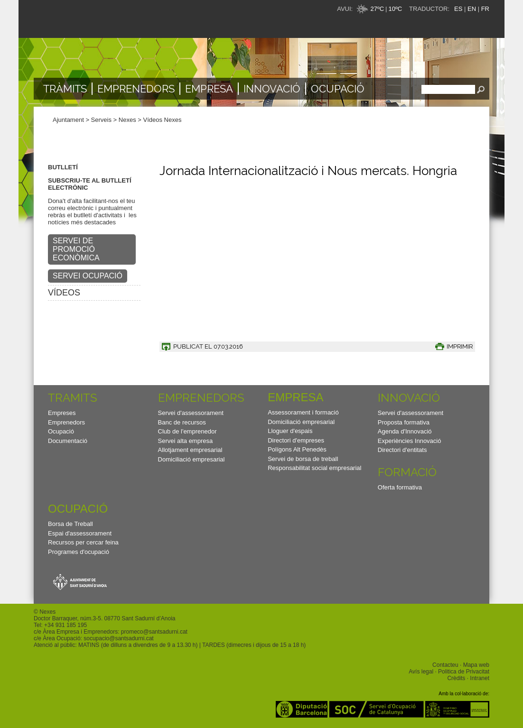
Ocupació (337, 89)
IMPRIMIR (460, 346)
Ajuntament (68, 119)
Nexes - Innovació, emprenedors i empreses (129, 19)
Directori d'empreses (296, 440)
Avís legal (421, 671)
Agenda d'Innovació (405, 431)
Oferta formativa (400, 487)
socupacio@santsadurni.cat (118, 638)
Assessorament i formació (303, 412)
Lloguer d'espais (290, 430)
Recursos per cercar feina (83, 542)
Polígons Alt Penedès (297, 449)
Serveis (101, 119)
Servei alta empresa (185, 440)
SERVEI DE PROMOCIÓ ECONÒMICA (76, 249)
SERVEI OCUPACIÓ (87, 276)
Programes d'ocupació (78, 551)
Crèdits (456, 678)
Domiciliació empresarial (191, 459)
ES (458, 8)
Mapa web (476, 665)
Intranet (479, 678)
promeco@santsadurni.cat (154, 631)
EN (471, 8)
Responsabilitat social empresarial (314, 467)
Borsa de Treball (70, 523)
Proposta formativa (404, 422)
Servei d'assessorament (191, 412)
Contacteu (445, 665)
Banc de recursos (182, 422)
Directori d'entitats (402, 449)
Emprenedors (136, 89)
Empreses (62, 412)
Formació (407, 472)
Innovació (271, 89)
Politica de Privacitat (463, 671)
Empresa (209, 89)
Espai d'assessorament (80, 533)
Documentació (67, 440)
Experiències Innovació (409, 440)
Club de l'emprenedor (187, 431)
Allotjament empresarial (190, 449)
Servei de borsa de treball (303, 458)
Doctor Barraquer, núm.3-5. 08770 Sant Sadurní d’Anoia (104, 618)
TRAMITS (72, 398)
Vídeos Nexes (162, 119)
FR (485, 8)
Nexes (127, 119)
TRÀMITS (65, 89)
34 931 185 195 (67, 625)
